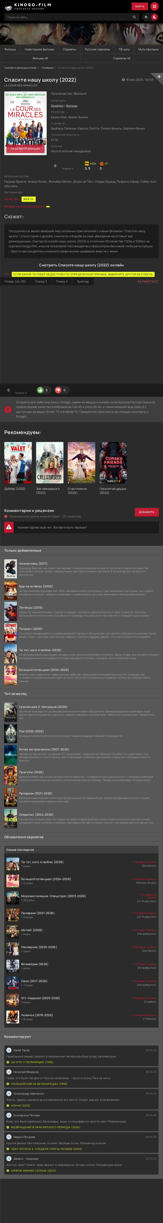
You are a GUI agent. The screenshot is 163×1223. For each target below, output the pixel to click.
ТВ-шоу (150, 49)
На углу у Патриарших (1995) (30, 1062)
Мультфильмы (28, 58)
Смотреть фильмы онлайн (20, 68)
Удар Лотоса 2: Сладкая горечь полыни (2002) (44, 1149)
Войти (139, 6)
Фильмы (13, 49)
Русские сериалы (117, 49)
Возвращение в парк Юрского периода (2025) (43, 1127)
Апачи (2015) (18, 1105)
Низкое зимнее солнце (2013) (31, 1170)
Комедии (47, 68)
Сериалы (84, 49)
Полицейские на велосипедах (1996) (37, 1084)
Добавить (147, 512)
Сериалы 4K (136, 58)
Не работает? (148, 281)
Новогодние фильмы (48, 49)
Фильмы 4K (83, 58)
